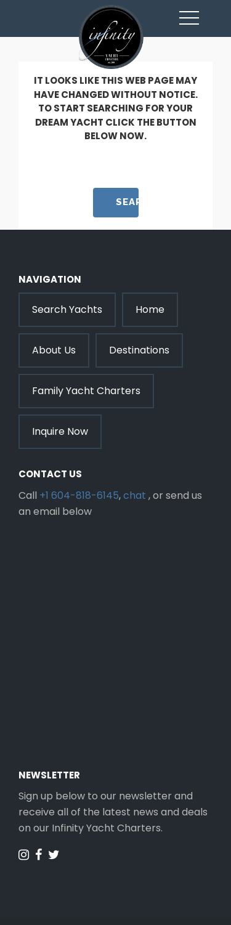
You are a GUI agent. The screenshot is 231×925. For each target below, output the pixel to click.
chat (134, 495)
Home (150, 309)
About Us (54, 350)
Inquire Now (60, 431)
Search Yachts (67, 309)
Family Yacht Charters (86, 391)
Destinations (139, 350)
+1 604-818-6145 (79, 495)
